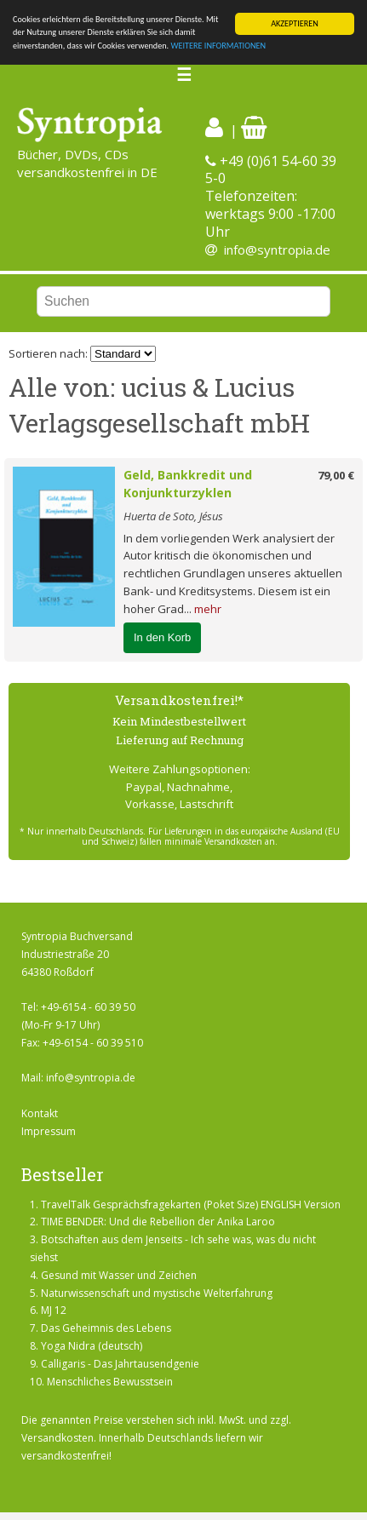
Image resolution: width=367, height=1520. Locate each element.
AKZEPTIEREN (294, 23)
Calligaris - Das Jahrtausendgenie (120, 1364)
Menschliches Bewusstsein (110, 1381)
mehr (207, 609)
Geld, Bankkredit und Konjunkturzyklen (187, 484)
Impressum (48, 1131)
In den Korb (162, 636)
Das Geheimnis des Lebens (106, 1328)
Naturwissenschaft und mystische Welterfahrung (156, 1293)
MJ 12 (53, 1310)
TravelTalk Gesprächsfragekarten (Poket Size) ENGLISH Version (191, 1204)
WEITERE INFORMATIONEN (218, 45)
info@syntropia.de (277, 249)
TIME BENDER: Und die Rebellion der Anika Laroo (158, 1221)
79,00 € (336, 475)
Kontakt (39, 1113)
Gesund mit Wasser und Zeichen (119, 1275)
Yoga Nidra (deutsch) (91, 1346)
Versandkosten (57, 1438)
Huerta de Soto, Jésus (173, 516)
